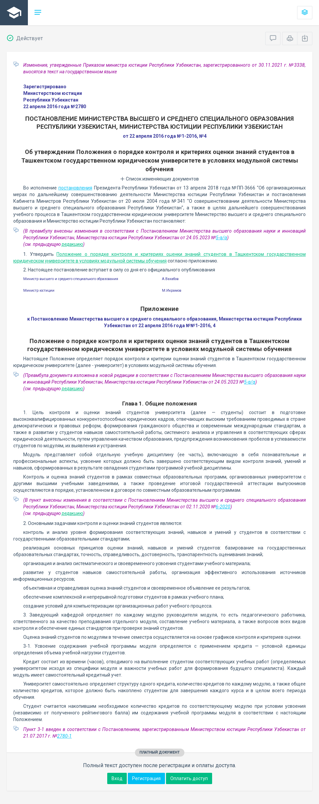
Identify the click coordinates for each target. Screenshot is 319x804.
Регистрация (146, 778)
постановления (75, 187)
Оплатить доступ (189, 778)
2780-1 (64, 736)
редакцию (72, 244)
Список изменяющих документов (159, 179)
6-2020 (223, 506)
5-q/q (221, 237)
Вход (117, 778)
